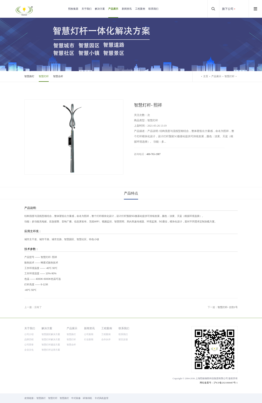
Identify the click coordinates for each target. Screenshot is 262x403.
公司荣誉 (29, 344)
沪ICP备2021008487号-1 (226, 382)
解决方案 (100, 8)
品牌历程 (29, 339)
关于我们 (87, 8)
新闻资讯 (127, 8)
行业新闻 (88, 339)
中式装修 (76, 398)
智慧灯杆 (44, 76)
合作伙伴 (106, 339)
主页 (205, 76)
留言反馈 (123, 339)
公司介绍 (29, 334)
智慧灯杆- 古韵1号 (228, 307)
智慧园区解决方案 (51, 334)
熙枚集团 (73, 8)
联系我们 (153, 8)
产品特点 (131, 193)
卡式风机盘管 (101, 398)
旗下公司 (227, 8)
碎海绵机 (87, 398)
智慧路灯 (29, 76)
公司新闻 (88, 334)
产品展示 (113, 8)
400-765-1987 (153, 154)
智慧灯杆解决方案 (51, 339)
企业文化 (29, 349)
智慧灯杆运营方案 (51, 349)
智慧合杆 (58, 76)
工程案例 (140, 8)
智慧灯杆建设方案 (51, 344)
